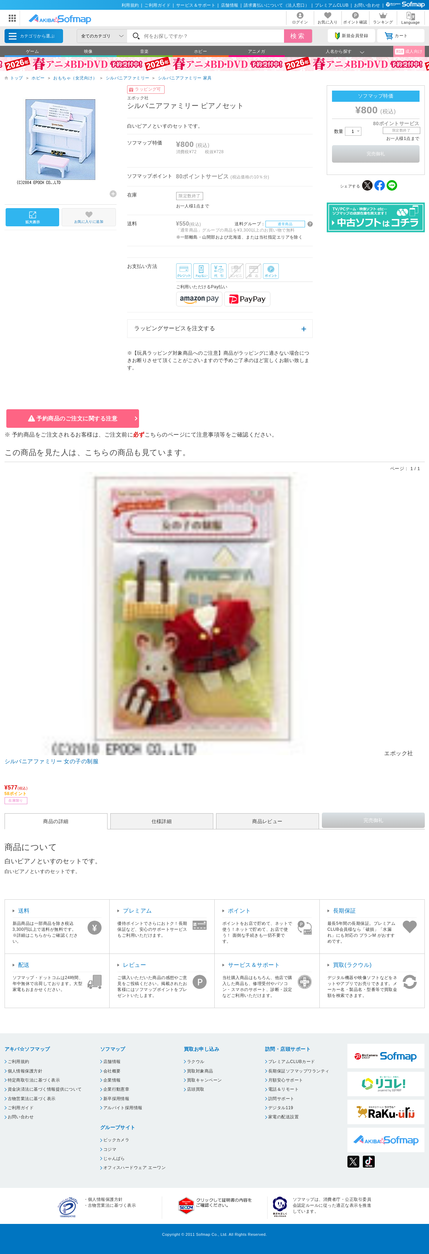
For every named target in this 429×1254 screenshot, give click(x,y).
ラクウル (196, 1061)
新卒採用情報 (116, 1098)
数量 (347, 131)
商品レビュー (267, 821)
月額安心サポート (285, 1080)
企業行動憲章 (116, 1089)
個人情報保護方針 (25, 1071)
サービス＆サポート (195, 5)
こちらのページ (165, 435)
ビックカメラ (116, 1140)
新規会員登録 (351, 36)
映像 (88, 51)
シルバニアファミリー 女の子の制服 (52, 761)
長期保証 (344, 911)
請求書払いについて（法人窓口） (276, 5)
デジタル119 (280, 1107)
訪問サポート (281, 1098)
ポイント (239, 911)
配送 (24, 965)
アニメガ (256, 51)
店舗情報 (229, 5)
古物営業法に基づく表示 (32, 1098)
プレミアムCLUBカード (291, 1061)
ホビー (200, 51)
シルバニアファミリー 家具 (185, 78)
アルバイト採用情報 (123, 1107)
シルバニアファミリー (128, 78)
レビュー (134, 965)
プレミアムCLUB (331, 5)
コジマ (109, 1149)
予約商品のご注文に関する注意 (76, 418)
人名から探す (339, 51)
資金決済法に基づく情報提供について (45, 1089)
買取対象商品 (200, 1071)
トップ (16, 78)
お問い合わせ (367, 5)
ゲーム (32, 51)
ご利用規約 (18, 1061)
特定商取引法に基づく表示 (34, 1080)
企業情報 (112, 1080)
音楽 (144, 51)
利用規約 (130, 5)
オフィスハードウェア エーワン (134, 1167)
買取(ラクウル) (352, 965)
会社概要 (112, 1071)
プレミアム (137, 911)
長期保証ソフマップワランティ (299, 1071)
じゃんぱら (114, 1158)
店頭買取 (196, 1089)
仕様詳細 (162, 821)
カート (396, 36)
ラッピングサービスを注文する (174, 328)
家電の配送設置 (283, 1116)
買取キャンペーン (204, 1080)
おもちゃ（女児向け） (75, 78)
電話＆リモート (283, 1089)
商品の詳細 (55, 821)
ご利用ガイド (157, 5)
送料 (24, 911)
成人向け (408, 52)
